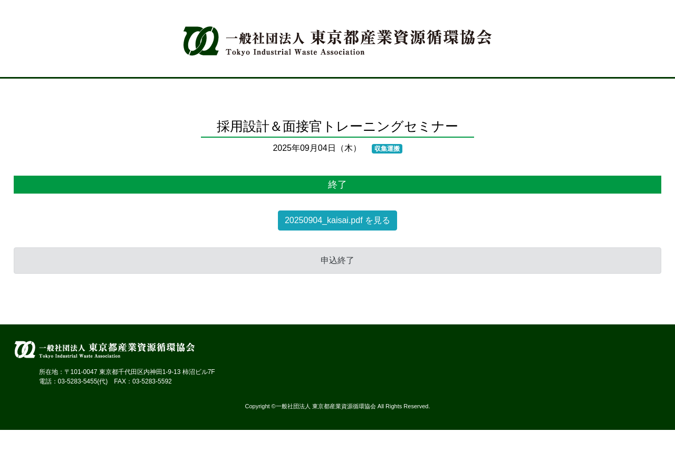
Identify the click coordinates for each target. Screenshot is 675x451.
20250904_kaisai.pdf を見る (337, 220)
